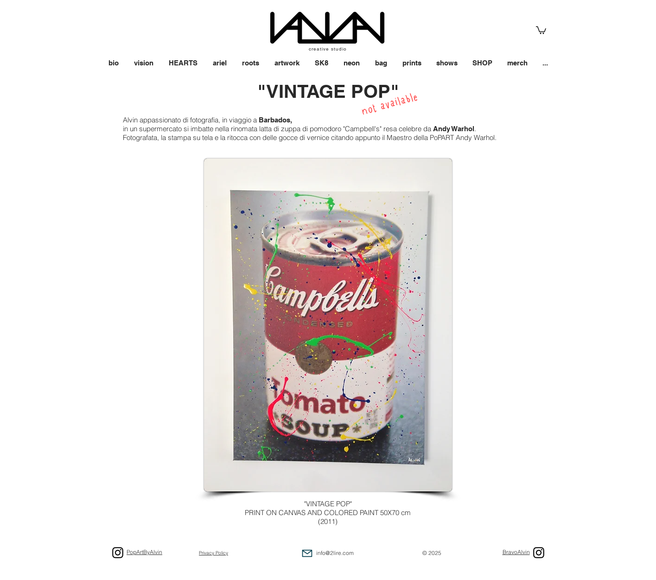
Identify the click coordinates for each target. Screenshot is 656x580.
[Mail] (307, 553)
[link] (541, 29)
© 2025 (431, 552)
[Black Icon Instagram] (538, 552)
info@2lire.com (335, 552)
